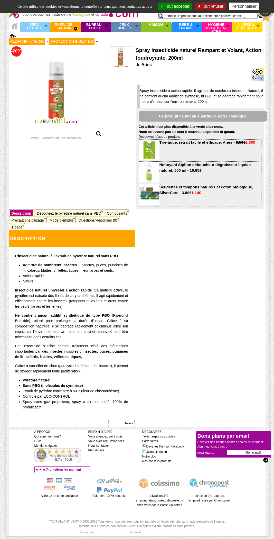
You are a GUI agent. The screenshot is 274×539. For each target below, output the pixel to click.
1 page (17, 227)
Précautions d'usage (28, 220)
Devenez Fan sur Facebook (163, 446)
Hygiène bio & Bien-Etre (216, 27)
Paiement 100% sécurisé (109, 496)
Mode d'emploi (61, 220)
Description (21, 213)
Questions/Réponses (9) (98, 220)
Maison (155, 25)
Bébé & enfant (186, 26)
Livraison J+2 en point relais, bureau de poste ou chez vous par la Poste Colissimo (159, 500)
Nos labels (135, 532)
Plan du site (96, 450)
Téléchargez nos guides (158, 436)
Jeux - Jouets (125, 26)
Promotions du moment (63, 469)
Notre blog (149, 456)
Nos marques (87, 532)
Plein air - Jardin (64, 26)
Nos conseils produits (157, 461)
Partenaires (150, 441)
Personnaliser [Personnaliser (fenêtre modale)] (244, 6)
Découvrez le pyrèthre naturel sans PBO (69, 213)
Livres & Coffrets (246, 26)
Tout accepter (175, 6)
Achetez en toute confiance (59, 496)
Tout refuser (210, 6)
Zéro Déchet (34, 26)
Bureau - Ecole (95, 26)
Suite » (129, 423)
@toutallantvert (154, 452)
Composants (117, 213)
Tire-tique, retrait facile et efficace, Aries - (207, 142)
